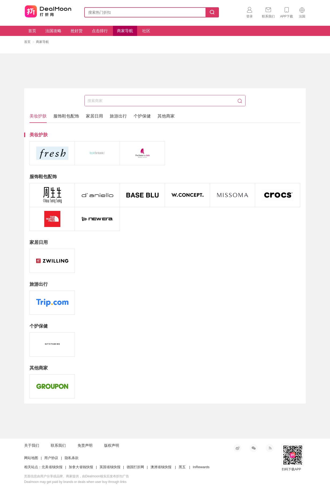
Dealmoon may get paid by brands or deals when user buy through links (75, 482)
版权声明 (111, 445)
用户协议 (51, 458)
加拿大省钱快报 (81, 467)
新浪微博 (237, 448)
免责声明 (85, 445)
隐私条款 (72, 458)
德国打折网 (135, 467)
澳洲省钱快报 (161, 467)
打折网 (48, 11)
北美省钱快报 (52, 467)
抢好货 (77, 30)
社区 (146, 30)
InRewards (201, 467)
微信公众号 (254, 448)
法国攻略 (53, 30)
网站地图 (31, 458)
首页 (32, 30)
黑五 (182, 467)
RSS (270, 448)
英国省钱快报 (110, 467)
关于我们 (31, 445)
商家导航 (125, 30)
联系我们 (58, 445)
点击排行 (100, 30)
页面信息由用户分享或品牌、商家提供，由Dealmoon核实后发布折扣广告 (76, 476)
